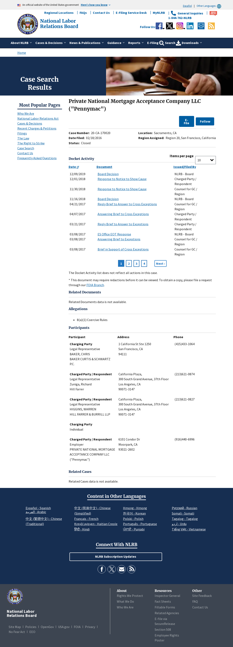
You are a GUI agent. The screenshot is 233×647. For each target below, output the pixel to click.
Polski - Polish (133, 519)
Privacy (90, 627)
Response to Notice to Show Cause (122, 179)
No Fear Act (17, 632)
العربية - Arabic (36, 512)
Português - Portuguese (140, 524)
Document (104, 167)
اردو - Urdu (179, 524)
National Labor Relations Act (38, 118)
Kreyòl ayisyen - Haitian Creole (95, 524)
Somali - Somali (183, 513)
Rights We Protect (130, 596)
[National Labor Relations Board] (28, 24)
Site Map (15, 627)
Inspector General (167, 596)
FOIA (77, 627)
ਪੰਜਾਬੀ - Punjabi (134, 529)
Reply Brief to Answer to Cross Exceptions (127, 204)
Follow (205, 121)
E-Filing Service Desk (131, 12)
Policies (30, 627)
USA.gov (63, 627)
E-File (186, 121)
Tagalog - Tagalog (185, 519)
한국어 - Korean (134, 513)
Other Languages (209, 6)
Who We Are (25, 113)
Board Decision (108, 174)
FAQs (83, 12)
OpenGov (47, 627)
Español (187, 5)
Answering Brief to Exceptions (119, 239)
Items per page (182, 156)
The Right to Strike (31, 143)
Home (21, 53)
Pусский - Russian (184, 508)
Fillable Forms (165, 607)
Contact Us (101, 12)
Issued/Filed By (184, 167)
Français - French (86, 519)
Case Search (25, 148)
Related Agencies (167, 613)
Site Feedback (202, 596)
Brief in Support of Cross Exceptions (123, 249)
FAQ (195, 601)
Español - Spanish (38, 508)
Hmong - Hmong (135, 508)
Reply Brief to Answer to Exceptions (123, 224)
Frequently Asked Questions (37, 158)
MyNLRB (159, 12)
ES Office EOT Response (114, 234)
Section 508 (163, 629)
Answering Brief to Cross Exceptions (123, 214)
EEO (32, 632)
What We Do (125, 601)
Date (74, 167)
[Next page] (160, 263)
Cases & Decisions (29, 123)
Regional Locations (59, 12)
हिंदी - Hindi (82, 529)
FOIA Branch (95, 285)
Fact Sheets (163, 601)
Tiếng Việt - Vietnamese (189, 529)
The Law (23, 138)
